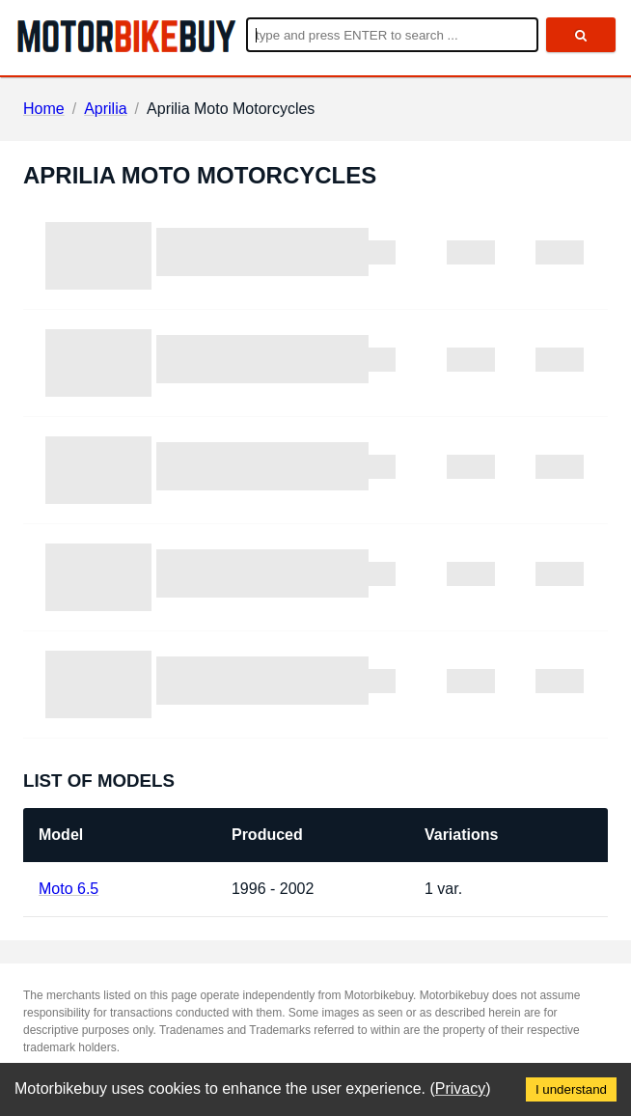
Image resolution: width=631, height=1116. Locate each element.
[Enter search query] (392, 34)
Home (44, 108)
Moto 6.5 (68, 888)
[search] (581, 34)
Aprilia (105, 108)
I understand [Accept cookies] (571, 1089)
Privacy (460, 1088)
